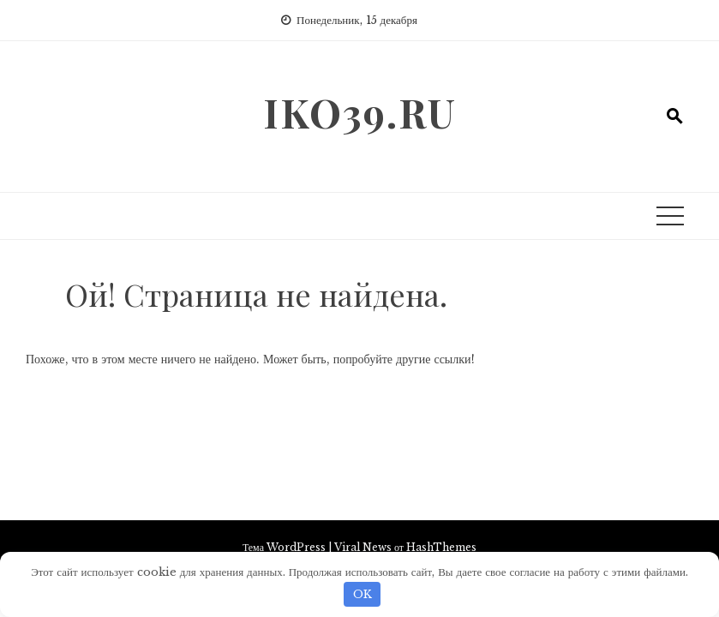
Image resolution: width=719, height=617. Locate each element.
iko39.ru (360, 112)
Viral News (363, 547)
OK (362, 594)
